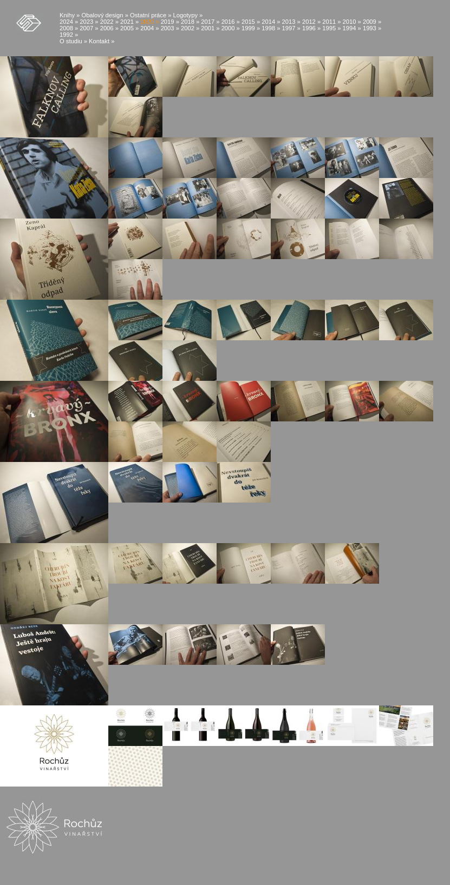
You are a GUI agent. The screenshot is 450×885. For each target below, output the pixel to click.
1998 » (271, 28)
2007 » (89, 28)
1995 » (331, 28)
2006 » (109, 28)
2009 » (372, 21)
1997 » (291, 28)
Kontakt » (101, 41)
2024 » (69, 21)
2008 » (69, 28)
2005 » (129, 28)
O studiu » (73, 41)
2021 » (129, 21)
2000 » (230, 28)
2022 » (109, 21)
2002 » (190, 28)
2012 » (311, 21)
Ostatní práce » (151, 15)
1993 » (372, 28)
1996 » (311, 28)
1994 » (352, 28)
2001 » (210, 28)
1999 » (251, 28)
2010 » (352, 21)
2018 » (190, 21)
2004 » (149, 28)
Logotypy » (188, 15)
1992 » (69, 34)
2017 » (210, 21)
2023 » (89, 21)
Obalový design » (104, 15)
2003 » (170, 28)
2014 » (271, 21)
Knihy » (70, 15)
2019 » (170, 21)
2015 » (251, 21)
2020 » (149, 21)
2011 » (331, 21)
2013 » (291, 21)
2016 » (230, 21)
